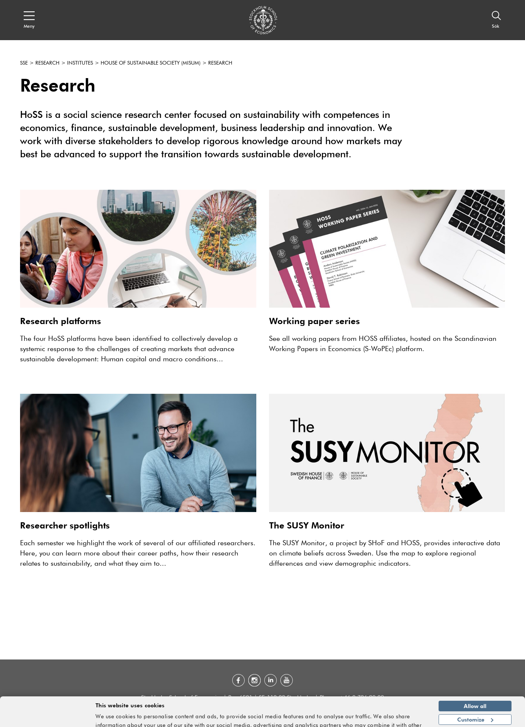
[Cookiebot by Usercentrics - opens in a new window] (47, 717)
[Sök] (496, 20)
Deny (475, 716)
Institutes (80, 63)
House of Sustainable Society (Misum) (151, 63)
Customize (475, 703)
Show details (406, 718)
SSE (24, 63)
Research (47, 63)
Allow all (475, 690)
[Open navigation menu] (29, 20)
